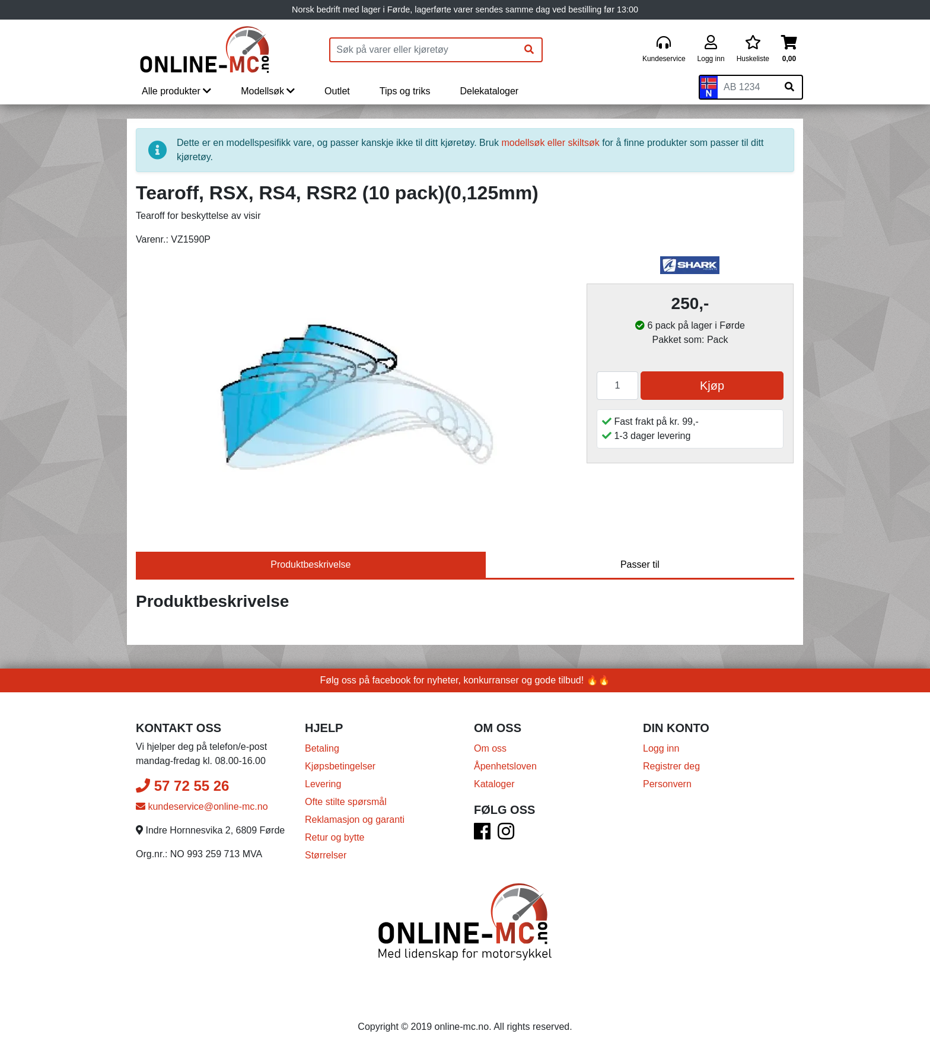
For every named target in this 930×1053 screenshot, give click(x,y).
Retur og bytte (335, 837)
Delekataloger (489, 91)
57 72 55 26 (182, 786)
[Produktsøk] (423, 50)
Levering (323, 784)
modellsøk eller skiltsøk (550, 143)
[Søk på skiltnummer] (789, 87)
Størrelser (325, 855)
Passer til (640, 564)
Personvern (667, 784)
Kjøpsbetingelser (340, 766)
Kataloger (494, 784)
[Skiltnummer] (747, 87)
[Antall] (617, 385)
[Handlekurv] (789, 49)
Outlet (337, 91)
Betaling (322, 748)
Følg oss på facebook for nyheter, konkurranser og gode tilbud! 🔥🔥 (465, 680)
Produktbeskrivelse (310, 564)
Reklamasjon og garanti (355, 820)
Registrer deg (671, 766)
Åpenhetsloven (505, 766)
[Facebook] (482, 835)
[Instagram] (506, 835)
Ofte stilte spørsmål (346, 802)
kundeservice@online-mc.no (202, 806)
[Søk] (529, 50)
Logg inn (661, 748)
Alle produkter (176, 91)
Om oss (490, 748)
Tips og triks (405, 91)
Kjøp (712, 385)
